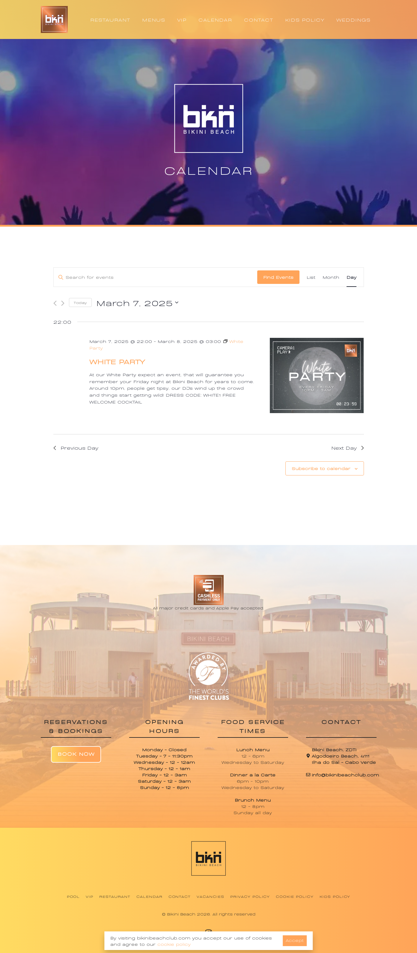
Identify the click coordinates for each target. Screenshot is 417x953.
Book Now (76, 753)
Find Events (278, 276)
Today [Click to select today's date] (80, 302)
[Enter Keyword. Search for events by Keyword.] (155, 277)
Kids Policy (335, 896)
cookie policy (174, 943)
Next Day (347, 448)
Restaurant (114, 896)
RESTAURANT (110, 19)
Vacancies (210, 896)
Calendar (149, 896)
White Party (117, 361)
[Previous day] (55, 303)
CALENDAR (215, 19)
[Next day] (62, 303)
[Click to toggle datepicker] (137, 302)
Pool (73, 896)
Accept (295, 940)
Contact (179, 896)
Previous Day (75, 448)
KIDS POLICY (304, 19)
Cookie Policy (294, 896)
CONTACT (258, 19)
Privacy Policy (250, 896)
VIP (181, 19)
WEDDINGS (353, 19)
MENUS (153, 19)
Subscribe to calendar (321, 468)
